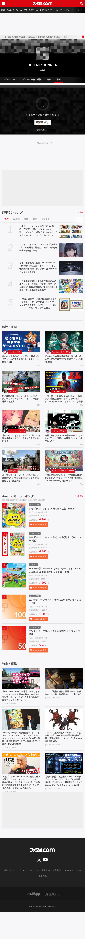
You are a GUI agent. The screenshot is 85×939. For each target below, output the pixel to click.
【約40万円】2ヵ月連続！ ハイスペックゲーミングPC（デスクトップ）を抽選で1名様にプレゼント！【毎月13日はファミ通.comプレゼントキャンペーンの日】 (64, 804)
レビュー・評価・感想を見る (41, 114)
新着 (3, 10)
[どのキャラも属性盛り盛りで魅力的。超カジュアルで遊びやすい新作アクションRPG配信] (64, 341)
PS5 (25, 10)
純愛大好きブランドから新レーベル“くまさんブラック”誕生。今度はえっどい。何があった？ (63, 444)
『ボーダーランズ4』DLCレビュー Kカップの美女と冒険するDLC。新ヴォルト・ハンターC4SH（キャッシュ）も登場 (64, 402)
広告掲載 (43, 902)
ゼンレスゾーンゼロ (17, 437)
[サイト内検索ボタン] (81, 3)
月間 (35, 219)
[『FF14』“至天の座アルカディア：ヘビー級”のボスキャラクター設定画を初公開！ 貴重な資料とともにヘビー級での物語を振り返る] (64, 735)
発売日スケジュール (49, 10)
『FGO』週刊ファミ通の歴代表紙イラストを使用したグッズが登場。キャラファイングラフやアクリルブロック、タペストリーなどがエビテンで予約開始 (37, 303)
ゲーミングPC (15, 352)
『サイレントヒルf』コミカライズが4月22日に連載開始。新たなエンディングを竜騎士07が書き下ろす (38, 247)
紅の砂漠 (12, 393)
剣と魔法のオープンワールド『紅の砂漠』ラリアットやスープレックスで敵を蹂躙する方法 (20, 400)
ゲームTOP (9, 79)
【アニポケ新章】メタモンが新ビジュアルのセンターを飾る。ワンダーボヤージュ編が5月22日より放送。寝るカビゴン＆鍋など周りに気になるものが (38, 285)
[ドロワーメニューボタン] (3, 3)
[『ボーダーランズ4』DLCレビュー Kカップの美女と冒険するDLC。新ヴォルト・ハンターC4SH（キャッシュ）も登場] (64, 382)
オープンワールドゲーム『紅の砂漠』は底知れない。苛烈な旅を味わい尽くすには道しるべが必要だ (20, 485)
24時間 (16, 219)
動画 (58, 79)
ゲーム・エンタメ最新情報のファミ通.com (18, 37)
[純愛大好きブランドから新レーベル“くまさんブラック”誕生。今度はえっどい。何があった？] (64, 426)
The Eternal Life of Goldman (63, 478)
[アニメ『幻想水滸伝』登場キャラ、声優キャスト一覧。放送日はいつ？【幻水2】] (64, 689)
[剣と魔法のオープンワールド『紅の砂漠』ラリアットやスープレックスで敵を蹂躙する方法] (21, 382)
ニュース (76, 10)
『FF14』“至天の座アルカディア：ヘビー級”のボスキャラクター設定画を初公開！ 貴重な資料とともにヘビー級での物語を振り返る (63, 754)
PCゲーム (33, 10)
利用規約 (46, 897)
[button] (42, 130)
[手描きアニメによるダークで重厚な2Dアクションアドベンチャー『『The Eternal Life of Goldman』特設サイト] (64, 467)
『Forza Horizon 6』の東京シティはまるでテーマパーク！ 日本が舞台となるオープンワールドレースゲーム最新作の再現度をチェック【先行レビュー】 (21, 709)
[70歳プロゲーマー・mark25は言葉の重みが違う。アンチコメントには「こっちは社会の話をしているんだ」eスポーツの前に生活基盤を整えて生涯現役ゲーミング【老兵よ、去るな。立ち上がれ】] (21, 785)
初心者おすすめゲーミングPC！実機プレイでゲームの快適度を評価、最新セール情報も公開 (21, 359)
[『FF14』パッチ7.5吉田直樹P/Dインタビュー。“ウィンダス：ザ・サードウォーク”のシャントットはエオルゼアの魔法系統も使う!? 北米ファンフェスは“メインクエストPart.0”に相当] (21, 735)
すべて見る (78, 212)
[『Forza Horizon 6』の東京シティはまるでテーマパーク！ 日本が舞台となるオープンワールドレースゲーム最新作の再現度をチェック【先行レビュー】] (21, 689)
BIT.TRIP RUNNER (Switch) (49, 37)
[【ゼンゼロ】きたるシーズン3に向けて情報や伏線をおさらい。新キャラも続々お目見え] (21, 426)
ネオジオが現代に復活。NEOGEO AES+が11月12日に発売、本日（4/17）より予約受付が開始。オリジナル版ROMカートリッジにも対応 (38, 267)
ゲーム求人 (65, 10)
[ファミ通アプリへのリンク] (34, 920)
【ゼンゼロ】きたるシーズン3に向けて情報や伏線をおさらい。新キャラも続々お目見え (20, 444)
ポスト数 (46, 219)
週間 (26, 219)
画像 (49, 79)
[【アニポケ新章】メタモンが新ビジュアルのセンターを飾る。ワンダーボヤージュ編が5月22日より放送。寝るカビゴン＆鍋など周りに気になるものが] (71, 286)
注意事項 (57, 897)
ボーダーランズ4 (58, 393)
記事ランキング (12, 212)
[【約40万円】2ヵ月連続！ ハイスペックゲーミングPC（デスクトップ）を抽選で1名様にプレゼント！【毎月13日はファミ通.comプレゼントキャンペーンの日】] (64, 785)
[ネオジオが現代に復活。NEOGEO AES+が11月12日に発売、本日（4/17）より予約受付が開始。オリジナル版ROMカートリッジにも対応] (71, 268)
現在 (6, 219)
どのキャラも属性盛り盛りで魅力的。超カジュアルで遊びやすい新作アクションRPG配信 (63, 359)
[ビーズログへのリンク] (52, 920)
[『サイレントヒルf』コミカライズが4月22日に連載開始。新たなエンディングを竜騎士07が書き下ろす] (71, 250)
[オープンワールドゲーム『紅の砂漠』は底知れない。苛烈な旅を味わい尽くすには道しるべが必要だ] (21, 467)
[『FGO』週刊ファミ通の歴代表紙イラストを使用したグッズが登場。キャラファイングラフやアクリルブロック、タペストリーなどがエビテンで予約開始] (71, 304)
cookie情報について (73, 897)
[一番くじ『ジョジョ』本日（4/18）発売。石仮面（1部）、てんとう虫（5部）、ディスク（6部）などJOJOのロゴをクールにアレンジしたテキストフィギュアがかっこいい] (71, 231)
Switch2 (10, 10)
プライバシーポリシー (28, 897)
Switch (19, 10)
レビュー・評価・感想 (31, 79)
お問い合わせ (9, 897)
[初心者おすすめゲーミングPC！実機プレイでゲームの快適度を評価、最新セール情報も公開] (21, 341)
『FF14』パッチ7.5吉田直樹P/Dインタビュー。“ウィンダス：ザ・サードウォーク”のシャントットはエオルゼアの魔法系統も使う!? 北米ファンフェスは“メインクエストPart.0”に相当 (21, 757)
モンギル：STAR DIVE (61, 352)
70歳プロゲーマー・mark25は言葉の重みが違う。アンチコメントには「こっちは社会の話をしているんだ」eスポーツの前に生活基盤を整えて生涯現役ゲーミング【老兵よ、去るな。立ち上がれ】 (20, 806)
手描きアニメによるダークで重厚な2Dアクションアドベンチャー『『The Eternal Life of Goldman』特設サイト (63, 487)
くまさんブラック (59, 437)
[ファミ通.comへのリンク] (42, 3)
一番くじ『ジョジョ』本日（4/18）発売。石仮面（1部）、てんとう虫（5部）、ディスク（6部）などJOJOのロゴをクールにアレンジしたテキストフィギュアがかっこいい (37, 231)
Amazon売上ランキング (18, 507)
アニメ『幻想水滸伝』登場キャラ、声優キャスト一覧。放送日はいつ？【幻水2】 (63, 706)
